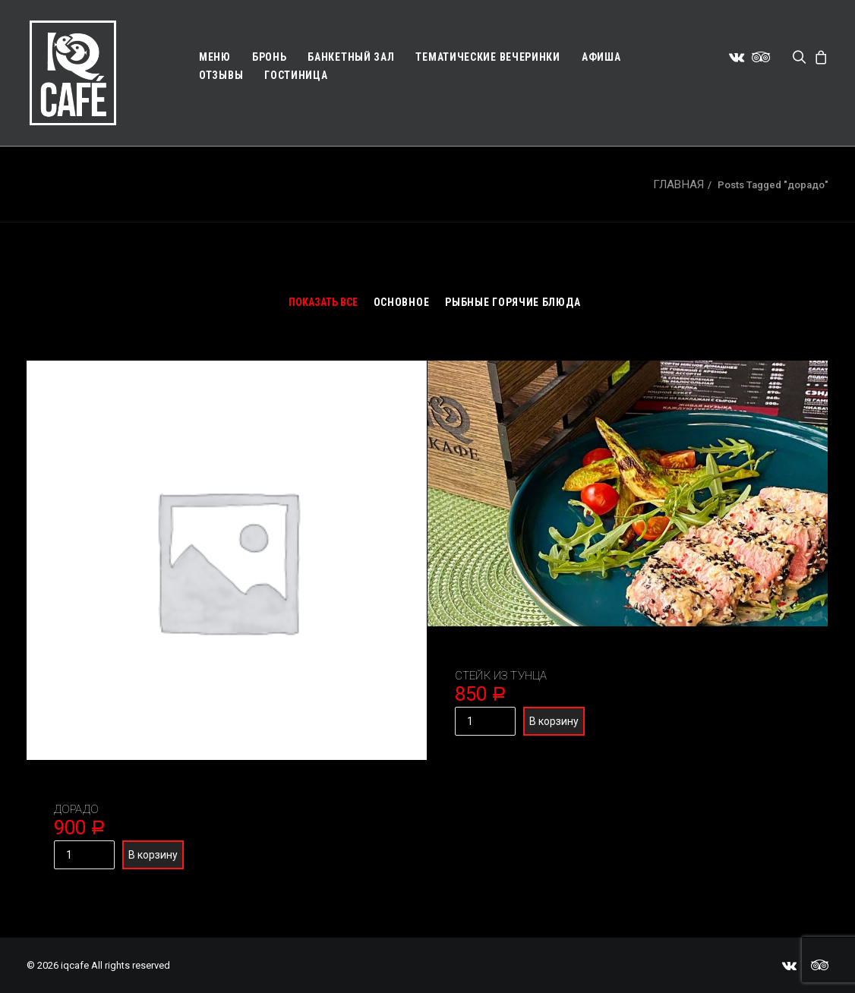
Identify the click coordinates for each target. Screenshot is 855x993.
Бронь (269, 57)
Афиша (601, 57)
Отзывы (221, 75)
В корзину (153, 855)
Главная (678, 184)
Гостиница (295, 75)
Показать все (323, 302)
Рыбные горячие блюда (512, 302)
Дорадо (76, 809)
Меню (215, 57)
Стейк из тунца (501, 675)
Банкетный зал (351, 57)
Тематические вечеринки (487, 57)
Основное (402, 302)
